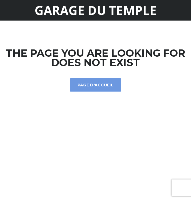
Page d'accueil (95, 85)
